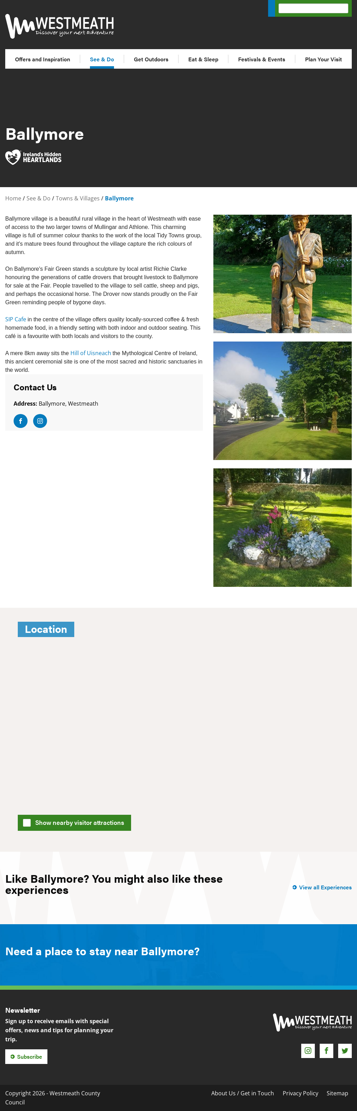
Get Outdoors (151, 59)
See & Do (102, 59)
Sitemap (337, 1093)
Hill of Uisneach (91, 353)
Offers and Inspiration (42, 59)
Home (13, 198)
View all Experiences (325, 887)
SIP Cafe (16, 319)
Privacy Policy (300, 1093)
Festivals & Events (261, 59)
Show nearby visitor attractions (76, 822)
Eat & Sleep (203, 59)
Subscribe (29, 1056)
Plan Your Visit (323, 59)
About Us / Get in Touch (242, 1093)
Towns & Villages (78, 198)
